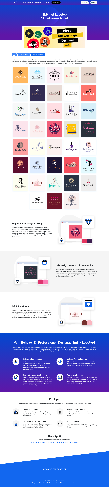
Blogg (47, 2)
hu (68, 443)
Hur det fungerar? (27, 2)
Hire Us (67, 45)
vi (61, 443)
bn (72, 443)
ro (75, 443)
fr (34, 443)
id (59, 443)
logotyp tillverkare (80, 379)
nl (47, 443)
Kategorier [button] (38, 2)
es (38, 443)
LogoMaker (52, 481)
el (49, 443)
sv (93, 2)
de (36, 443)
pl (55, 443)
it (44, 443)
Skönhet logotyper (38, 54)
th (63, 443)
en (32, 443)
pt (51, 443)
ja (53, 443)
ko (66, 443)
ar (70, 443)
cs (57, 443)
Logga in (84, 2)
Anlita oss (56, 2)
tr (43, 443)
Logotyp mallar (24, 54)
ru (40, 443)
